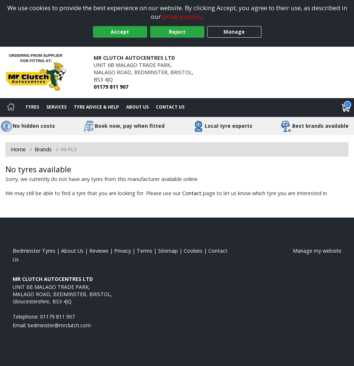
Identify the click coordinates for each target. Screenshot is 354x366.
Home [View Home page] (18, 149)
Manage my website (317, 250)
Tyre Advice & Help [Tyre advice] (96, 107)
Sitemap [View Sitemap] (168, 250)
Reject (177, 31)
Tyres (32, 107)
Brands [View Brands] (43, 149)
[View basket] (346, 107)
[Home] (11, 107)
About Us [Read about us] (72, 250)
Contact (191, 193)
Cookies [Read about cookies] (193, 250)
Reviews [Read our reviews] (98, 250)
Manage (234, 31)
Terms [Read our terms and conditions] (144, 250)
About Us (137, 107)
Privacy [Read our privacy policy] (122, 250)
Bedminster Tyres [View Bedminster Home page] (34, 250)
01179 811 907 (111, 86)
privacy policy (182, 16)
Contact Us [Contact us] (170, 107)
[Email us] (59, 325)
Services (56, 107)
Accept (120, 31)
